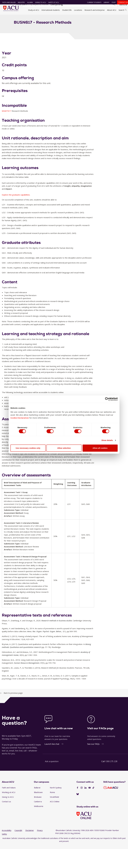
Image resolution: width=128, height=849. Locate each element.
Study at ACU (33, 10)
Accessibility (6, 834)
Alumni (29, 2)
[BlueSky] (78, 798)
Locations (78, 10)
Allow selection (64, 449)
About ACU (111, 10)
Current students (93, 2)
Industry (20, 2)
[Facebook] (77, 792)
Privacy (40, 834)
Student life (67, 10)
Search (123, 10)
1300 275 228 (111, 765)
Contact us (122, 2)
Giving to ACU (39, 2)
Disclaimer (29, 834)
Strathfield (54, 801)
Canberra (38, 806)
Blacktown (38, 796)
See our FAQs (93, 748)
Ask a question (52, 765)
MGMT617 (7, 115)
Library (105, 2)
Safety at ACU (52, 2)
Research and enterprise (95, 10)
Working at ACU (8, 796)
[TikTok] (93, 792)
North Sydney (56, 792)
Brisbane (38, 801)
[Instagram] (82, 792)
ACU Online (54, 806)
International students (51, 10)
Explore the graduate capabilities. (16, 199)
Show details (107, 441)
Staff (113, 2)
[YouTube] (90, 792)
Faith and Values (8, 2)
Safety (4, 838)
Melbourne (38, 810)
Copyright (18, 834)
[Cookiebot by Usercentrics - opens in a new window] (107, 398)
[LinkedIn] (85, 792)
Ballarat (37, 792)
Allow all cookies (100, 449)
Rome (52, 796)
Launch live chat (51, 748)
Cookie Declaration (19, 417)
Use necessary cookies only (28, 449)
